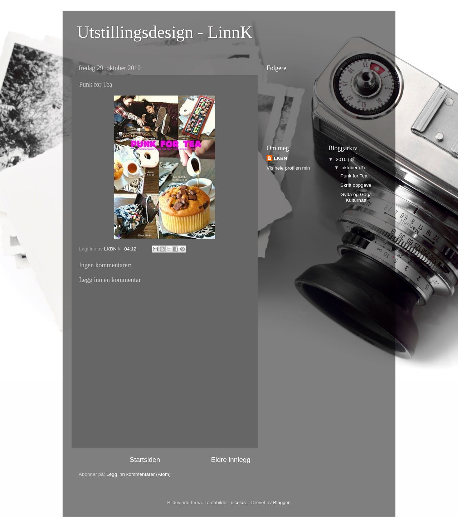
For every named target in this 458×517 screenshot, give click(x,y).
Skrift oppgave (355, 185)
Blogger (281, 502)
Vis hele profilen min (288, 168)
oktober (350, 167)
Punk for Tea (353, 176)
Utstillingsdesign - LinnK (165, 32)
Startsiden (145, 459)
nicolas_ (240, 502)
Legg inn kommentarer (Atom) (138, 474)
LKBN (280, 158)
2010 (342, 159)
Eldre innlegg (230, 459)
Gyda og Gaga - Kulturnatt (357, 197)
